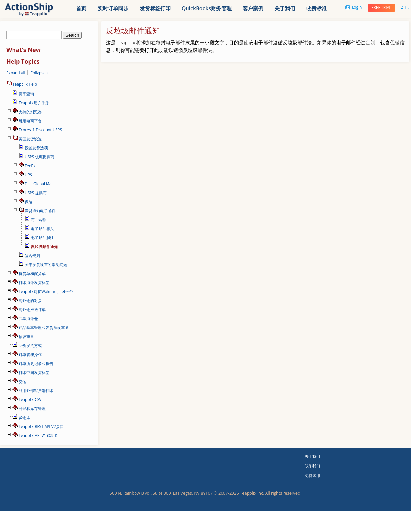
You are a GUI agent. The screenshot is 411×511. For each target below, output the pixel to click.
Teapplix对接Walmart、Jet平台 (46, 291)
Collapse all (40, 72)
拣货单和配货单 (32, 273)
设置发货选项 (36, 148)
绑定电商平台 (30, 121)
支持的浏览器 (30, 112)
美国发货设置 (30, 139)
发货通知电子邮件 (40, 210)
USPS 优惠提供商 (39, 157)
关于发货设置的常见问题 (46, 264)
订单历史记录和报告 (36, 363)
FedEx (30, 166)
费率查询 (26, 94)
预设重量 (26, 336)
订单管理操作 (30, 354)
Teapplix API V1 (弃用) (38, 435)
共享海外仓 (28, 318)
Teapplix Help (21, 84)
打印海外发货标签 (34, 282)
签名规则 (32, 255)
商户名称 (38, 219)
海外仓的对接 (30, 300)
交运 (22, 381)
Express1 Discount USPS (40, 130)
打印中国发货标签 (34, 372)
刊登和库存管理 (32, 408)
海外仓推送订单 (32, 309)
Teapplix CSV (30, 399)
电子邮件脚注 (42, 237)
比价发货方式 (30, 345)
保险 (28, 201)
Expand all (15, 72)
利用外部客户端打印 (36, 390)
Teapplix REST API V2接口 (41, 426)
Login (353, 7)
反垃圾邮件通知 (44, 246)
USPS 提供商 (36, 192)
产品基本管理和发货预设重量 (44, 327)
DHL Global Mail (39, 183)
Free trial (381, 7)
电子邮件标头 (42, 228)
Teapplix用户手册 (34, 103)
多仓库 (24, 417)
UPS (28, 175)
